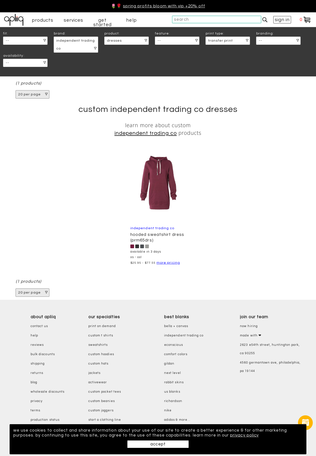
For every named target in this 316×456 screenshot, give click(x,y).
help (131, 20)
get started (102, 22)
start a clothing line (104, 419)
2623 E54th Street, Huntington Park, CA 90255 (270, 349)
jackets (94, 373)
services (73, 20)
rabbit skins (174, 382)
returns (37, 373)
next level (172, 373)
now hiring (249, 326)
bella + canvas (176, 326)
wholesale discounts (47, 391)
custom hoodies (101, 354)
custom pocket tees (104, 391)
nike (168, 410)
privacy (36, 401)
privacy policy (244, 435)
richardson (173, 401)
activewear (97, 382)
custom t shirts (100, 335)
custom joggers (101, 410)
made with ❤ (250, 335)
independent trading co (183, 335)
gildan (169, 363)
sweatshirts (98, 345)
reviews (37, 345)
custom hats (98, 363)
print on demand (102, 326)
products (43, 20)
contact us (39, 326)
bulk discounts (43, 354)
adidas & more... (177, 419)
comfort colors (175, 354)
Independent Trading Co (146, 133)
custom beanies (101, 401)
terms (35, 410)
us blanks (172, 391)
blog (34, 382)
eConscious (173, 345)
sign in (282, 19)
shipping (38, 363)
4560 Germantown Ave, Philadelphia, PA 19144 (270, 367)
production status (45, 419)
